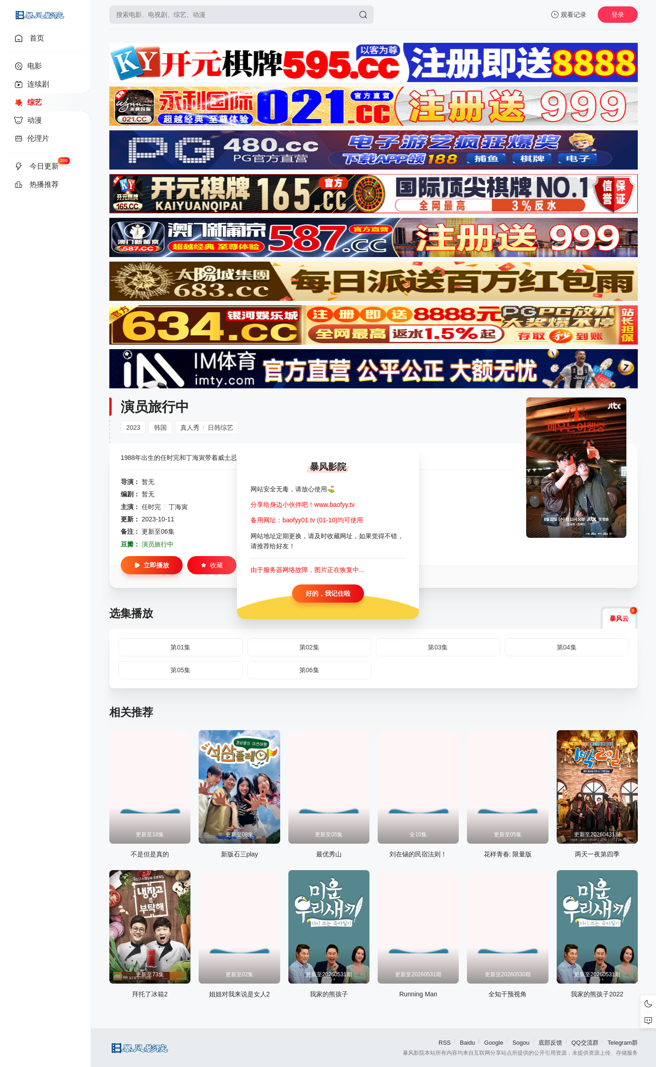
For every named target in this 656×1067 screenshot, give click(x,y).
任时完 (151, 506)
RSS (445, 1042)
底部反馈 (550, 1042)
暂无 (148, 481)
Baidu (467, 1042)
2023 (133, 427)
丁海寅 (178, 506)
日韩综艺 (220, 427)
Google (493, 1042)
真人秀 (190, 427)
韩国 (160, 427)
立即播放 (151, 565)
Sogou (521, 1042)
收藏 (212, 565)
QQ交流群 (584, 1042)
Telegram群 (623, 1042)
